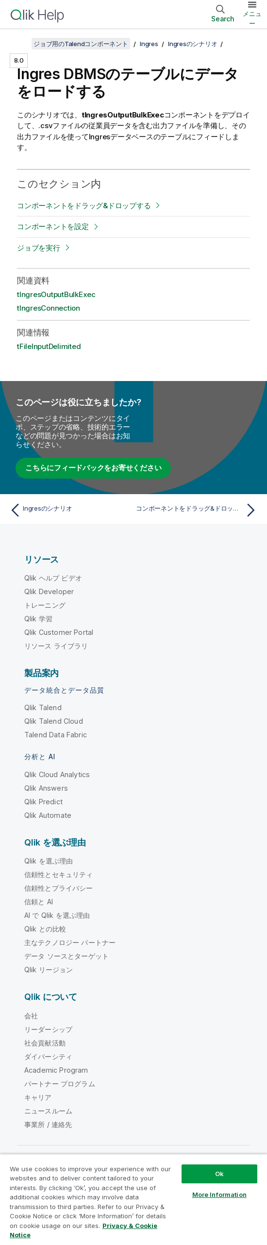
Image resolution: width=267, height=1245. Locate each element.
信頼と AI (38, 901)
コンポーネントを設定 (53, 226)
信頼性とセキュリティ (58, 874)
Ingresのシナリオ (192, 44)
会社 (31, 1016)
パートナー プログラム (59, 1083)
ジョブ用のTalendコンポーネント (80, 44)
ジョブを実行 (38, 247)
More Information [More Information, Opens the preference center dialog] (219, 1194)
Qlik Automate (47, 815)
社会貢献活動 (45, 1043)
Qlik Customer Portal (58, 632)
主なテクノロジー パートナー (70, 942)
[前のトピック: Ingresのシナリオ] (69, 510)
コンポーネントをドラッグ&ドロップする (83, 205)
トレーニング (45, 605)
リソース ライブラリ (56, 646)
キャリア (38, 1097)
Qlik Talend (43, 707)
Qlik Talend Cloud (53, 721)
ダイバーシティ (48, 1056)
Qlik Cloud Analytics (57, 774)
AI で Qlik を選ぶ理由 (57, 915)
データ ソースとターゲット (66, 956)
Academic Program (56, 1070)
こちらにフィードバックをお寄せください (93, 467)
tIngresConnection (48, 308)
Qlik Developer (49, 591)
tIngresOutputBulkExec (56, 294)
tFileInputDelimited (49, 346)
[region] (133, 1199)
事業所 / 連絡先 (48, 1124)
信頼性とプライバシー (58, 888)
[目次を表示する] (19, 43)
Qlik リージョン (48, 969)
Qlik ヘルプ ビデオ (53, 578)
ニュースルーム (48, 1111)
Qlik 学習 (38, 618)
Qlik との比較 (45, 929)
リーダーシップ (48, 1029)
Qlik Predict (43, 801)
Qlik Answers (46, 788)
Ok (219, 1174)
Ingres (149, 44)
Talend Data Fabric (55, 734)
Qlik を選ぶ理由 (48, 861)
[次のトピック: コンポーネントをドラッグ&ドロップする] (198, 510)
